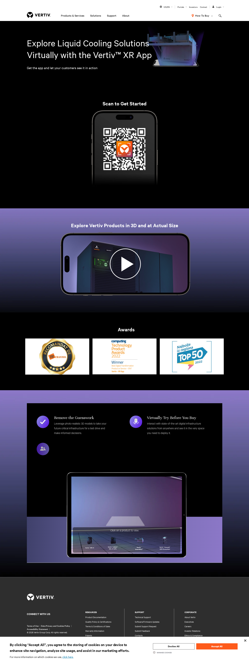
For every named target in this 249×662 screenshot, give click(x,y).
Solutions (95, 15)
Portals (181, 6)
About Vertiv (190, 617)
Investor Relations (192, 630)
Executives (189, 621)
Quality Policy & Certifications (98, 621)
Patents (88, 635)
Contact (203, 6)
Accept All (216, 646)
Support (111, 15)
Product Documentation (95, 617)
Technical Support (143, 617)
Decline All (173, 646)
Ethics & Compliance (193, 635)
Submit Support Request (145, 626)
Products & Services (72, 15)
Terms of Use (33, 625)
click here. (67, 657)
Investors (193, 6)
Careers (188, 626)
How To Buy (202, 15)
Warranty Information (94, 630)
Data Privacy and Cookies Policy (55, 625)
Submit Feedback (142, 630)
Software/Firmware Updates (147, 621)
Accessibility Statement (37, 629)
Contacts (139, 635)
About (125, 15)
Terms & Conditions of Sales (97, 626)
